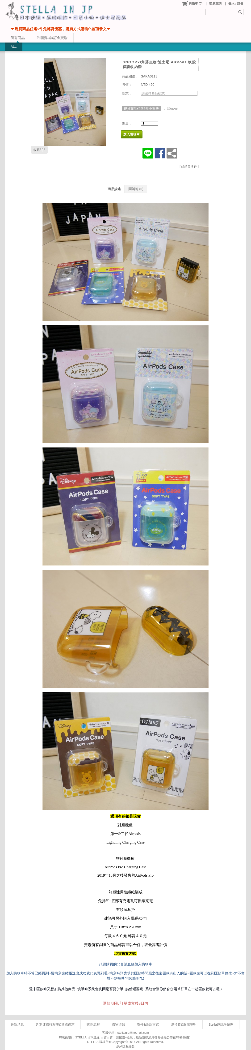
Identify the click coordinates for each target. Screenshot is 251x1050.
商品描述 (114, 189)
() (192, 3)
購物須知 (118, 1024)
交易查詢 (215, 3)
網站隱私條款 (125, 1046)
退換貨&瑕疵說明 (184, 1024)
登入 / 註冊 (235, 3)
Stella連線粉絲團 (221, 1024)
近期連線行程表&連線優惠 (55, 1024)
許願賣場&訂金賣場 (52, 38)
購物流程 (93, 1024)
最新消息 (17, 1024)
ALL (14, 46)
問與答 (135, 189)
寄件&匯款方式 (148, 1024)
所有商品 (18, 38)
